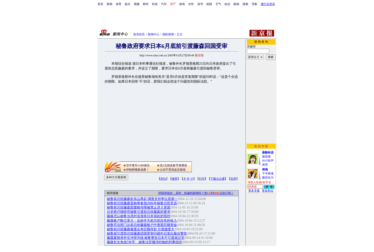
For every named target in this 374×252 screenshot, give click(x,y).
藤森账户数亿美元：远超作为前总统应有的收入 (142, 220)
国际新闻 (168, 34)
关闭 (233, 178)
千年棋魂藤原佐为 (268, 173)
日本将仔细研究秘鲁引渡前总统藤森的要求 (138, 212)
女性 (191, 4)
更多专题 (254, 190)
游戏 (182, 4)
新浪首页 (139, 34)
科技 (155, 4)
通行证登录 (268, 4)
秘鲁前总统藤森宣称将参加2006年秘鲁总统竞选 (142, 203)
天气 (218, 4)
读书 (200, 4)
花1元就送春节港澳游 (173, 165)
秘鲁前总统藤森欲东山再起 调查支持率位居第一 (142, 199)
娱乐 (127, 4)
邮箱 (236, 4)
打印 (202, 178)
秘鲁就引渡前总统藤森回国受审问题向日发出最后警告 (147, 233)
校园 (209, 4)
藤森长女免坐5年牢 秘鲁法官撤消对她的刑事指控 (144, 242)
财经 (146, 4)
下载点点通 (217, 178)
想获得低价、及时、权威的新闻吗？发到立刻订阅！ (196, 193)
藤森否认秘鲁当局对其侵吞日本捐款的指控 (138, 216)
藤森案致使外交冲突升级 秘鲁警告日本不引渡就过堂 (146, 238)
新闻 (109, 4)
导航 (254, 4)
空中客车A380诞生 (138, 165)
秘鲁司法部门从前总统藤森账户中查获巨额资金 (142, 225)
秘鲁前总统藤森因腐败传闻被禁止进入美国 (138, 207)
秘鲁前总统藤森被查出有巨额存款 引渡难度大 (141, 229)
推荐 (174, 178)
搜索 (245, 4)
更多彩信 (267, 190)
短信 (227, 4)
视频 (137, 4)
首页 (100, 4)
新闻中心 (153, 34)
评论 (163, 178)
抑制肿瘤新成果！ (137, 169)
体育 (118, 4)
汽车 (164, 4)
